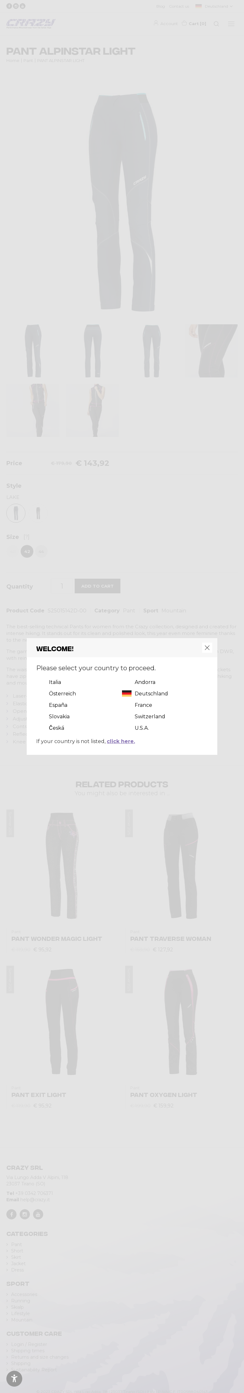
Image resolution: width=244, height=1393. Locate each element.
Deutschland (151, 694)
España (58, 705)
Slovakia (59, 717)
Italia (55, 682)
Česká (56, 728)
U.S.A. (142, 728)
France (143, 705)
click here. (121, 741)
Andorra (145, 682)
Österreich (62, 694)
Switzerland (150, 717)
